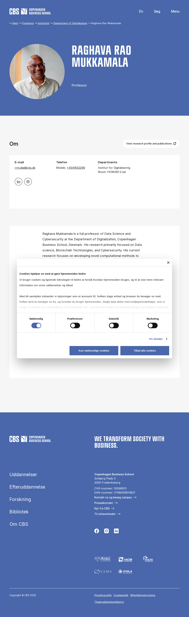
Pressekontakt (103, 503)
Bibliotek (19, 511)
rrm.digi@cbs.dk (25, 167)
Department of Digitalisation (70, 23)
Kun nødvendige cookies (94, 350)
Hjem (15, 23)
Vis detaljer (156, 338)
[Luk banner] (168, 262)
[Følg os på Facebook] (96, 532)
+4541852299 (76, 167)
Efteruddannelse (27, 487)
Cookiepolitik (120, 595)
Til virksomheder (105, 514)
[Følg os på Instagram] (106, 532)
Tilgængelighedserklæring (109, 601)
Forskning (28, 23)
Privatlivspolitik (103, 595)
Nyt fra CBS (102, 508)
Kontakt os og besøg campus (113, 497)
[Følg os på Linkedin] (116, 532)
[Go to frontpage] (30, 11)
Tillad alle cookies (145, 350)
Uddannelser (23, 474)
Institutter (43, 23)
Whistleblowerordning (142, 595)
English (138, 11)
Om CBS (18, 524)
